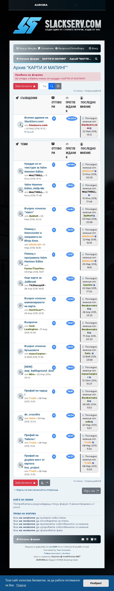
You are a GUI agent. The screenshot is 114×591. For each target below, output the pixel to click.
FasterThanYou (34, 274)
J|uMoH (33, 221)
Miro (32, 379)
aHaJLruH (88, 176)
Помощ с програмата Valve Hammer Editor (35, 263)
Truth (32, 403)
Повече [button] (21, 585)
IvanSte (88, 290)
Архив (30, 137)
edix (88, 427)
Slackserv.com (38, 130)
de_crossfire (32, 419)
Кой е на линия (23, 505)
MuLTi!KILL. (36, 180)
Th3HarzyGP (36, 290)
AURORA (41, 5)
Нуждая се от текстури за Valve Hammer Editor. (35, 173)
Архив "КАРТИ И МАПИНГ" (40, 73)
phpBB (52, 552)
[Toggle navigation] (76, 5)
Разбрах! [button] (96, 583)
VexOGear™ (36, 315)
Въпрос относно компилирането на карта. (35, 307)
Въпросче (30, 327)
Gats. (88, 358)
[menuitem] (46, 48)
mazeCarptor (37, 359)
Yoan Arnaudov (64, 555)
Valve (32, 423)
